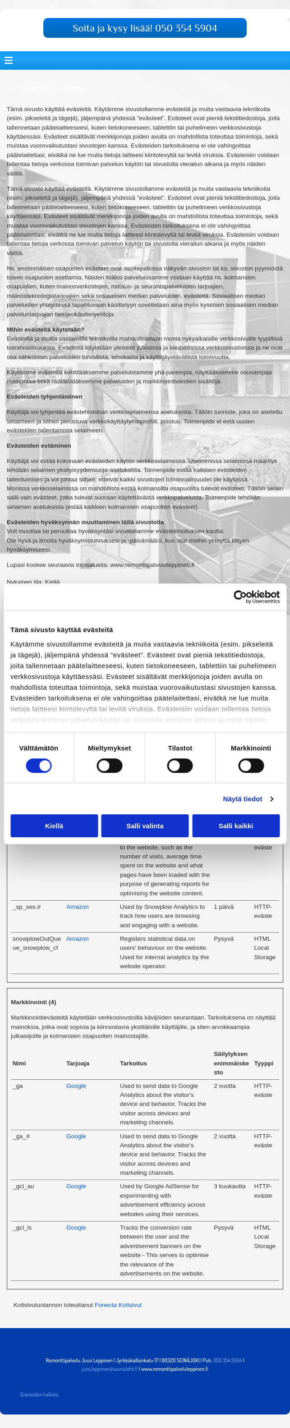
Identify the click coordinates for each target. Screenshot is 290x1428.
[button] (144, 28)
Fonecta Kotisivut (118, 1305)
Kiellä (54, 826)
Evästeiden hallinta (39, 1394)
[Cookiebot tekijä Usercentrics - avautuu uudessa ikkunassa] (240, 597)
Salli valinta (145, 826)
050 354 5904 (227, 1360)
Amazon (77, 906)
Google (76, 1085)
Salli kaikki (236, 826)
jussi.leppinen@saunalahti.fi (110, 1368)
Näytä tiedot (242, 799)
